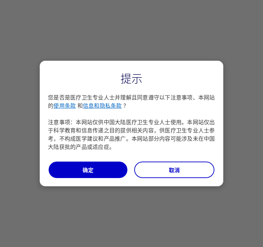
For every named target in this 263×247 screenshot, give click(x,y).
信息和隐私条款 (102, 105)
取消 (174, 170)
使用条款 (64, 105)
